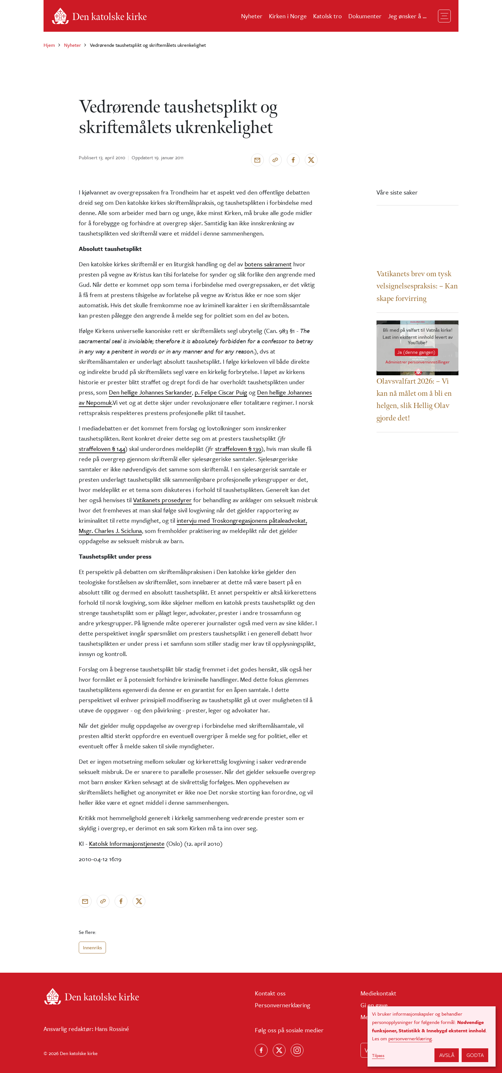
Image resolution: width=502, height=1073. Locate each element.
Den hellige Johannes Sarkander (150, 392)
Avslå (446, 1055)
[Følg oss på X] (279, 1050)
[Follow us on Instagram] (297, 1050)
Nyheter (252, 16)
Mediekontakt (378, 993)
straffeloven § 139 (238, 448)
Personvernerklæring (282, 1005)
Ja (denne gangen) (416, 351)
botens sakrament (268, 264)
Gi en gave (374, 1005)
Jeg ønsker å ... (407, 16)
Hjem (49, 44)
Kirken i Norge (288, 16)
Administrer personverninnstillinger (417, 362)
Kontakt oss (270, 993)
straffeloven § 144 (102, 448)
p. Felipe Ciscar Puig (221, 392)
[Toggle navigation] (444, 16)
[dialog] (432, 1036)
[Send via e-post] (257, 160)
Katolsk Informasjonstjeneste (127, 843)
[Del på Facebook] (293, 160)
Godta (475, 1055)
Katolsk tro (327, 16)
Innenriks (92, 947)
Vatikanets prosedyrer (162, 499)
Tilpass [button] (378, 1055)
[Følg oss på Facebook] (261, 1050)
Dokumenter (365, 16)
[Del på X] (311, 160)
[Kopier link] (275, 160)
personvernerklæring (410, 1038)
